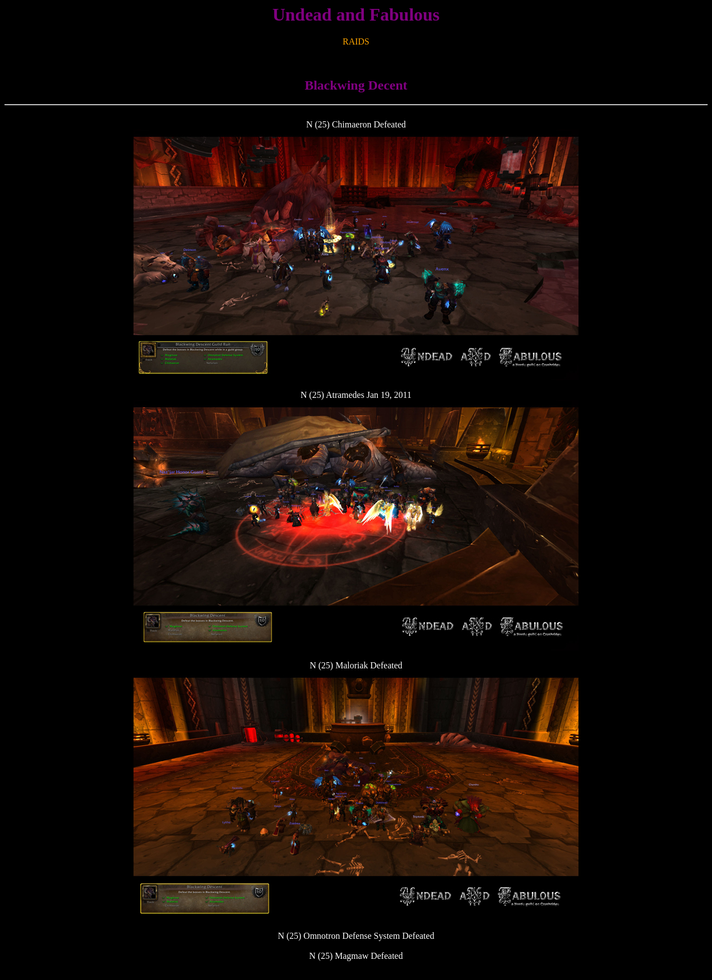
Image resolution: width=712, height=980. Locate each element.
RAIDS (356, 41)
